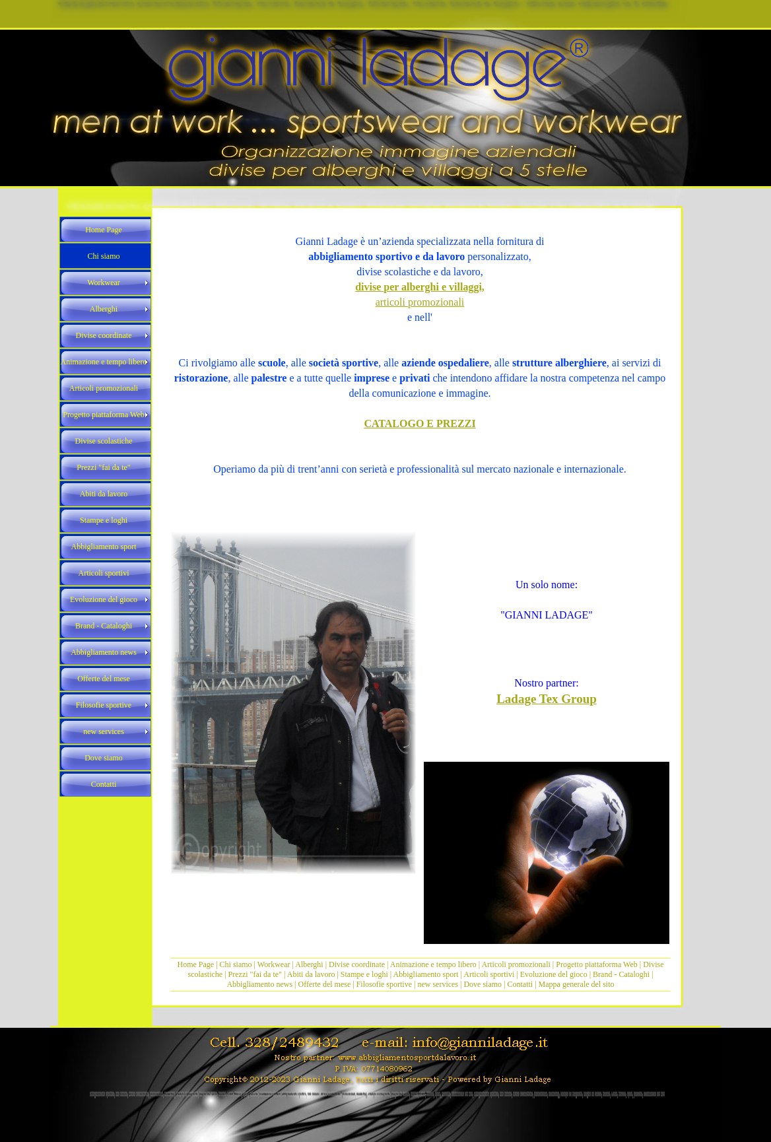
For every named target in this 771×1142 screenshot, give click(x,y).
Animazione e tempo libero (433, 964)
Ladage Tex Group (546, 699)
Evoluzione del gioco (553, 974)
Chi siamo (236, 964)
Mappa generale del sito (577, 984)
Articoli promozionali (516, 964)
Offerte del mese (324, 984)
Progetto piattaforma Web (596, 964)
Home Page (196, 964)
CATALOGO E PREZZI (419, 423)
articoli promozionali (420, 302)
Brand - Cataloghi (622, 974)
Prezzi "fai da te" (256, 974)
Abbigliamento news (259, 984)
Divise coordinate (358, 964)
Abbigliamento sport (426, 974)
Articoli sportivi (489, 974)
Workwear (274, 964)
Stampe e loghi (364, 974)
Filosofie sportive (384, 984)
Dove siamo (482, 984)
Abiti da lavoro (311, 974)
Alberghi (309, 964)
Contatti (520, 984)
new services (437, 984)
